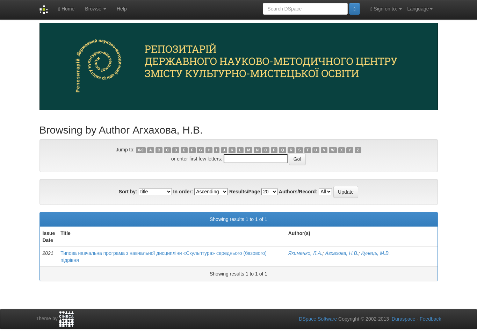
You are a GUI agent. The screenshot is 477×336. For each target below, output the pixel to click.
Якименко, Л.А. (305, 253)
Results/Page (244, 191)
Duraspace (403, 319)
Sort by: (128, 191)
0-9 (140, 150)
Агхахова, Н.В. (341, 253)
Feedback (430, 319)
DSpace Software (318, 319)
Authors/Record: (298, 191)
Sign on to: (386, 9)
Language (419, 9)
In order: (183, 191)
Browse (95, 9)
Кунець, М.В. (375, 253)
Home (66, 9)
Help (122, 9)
